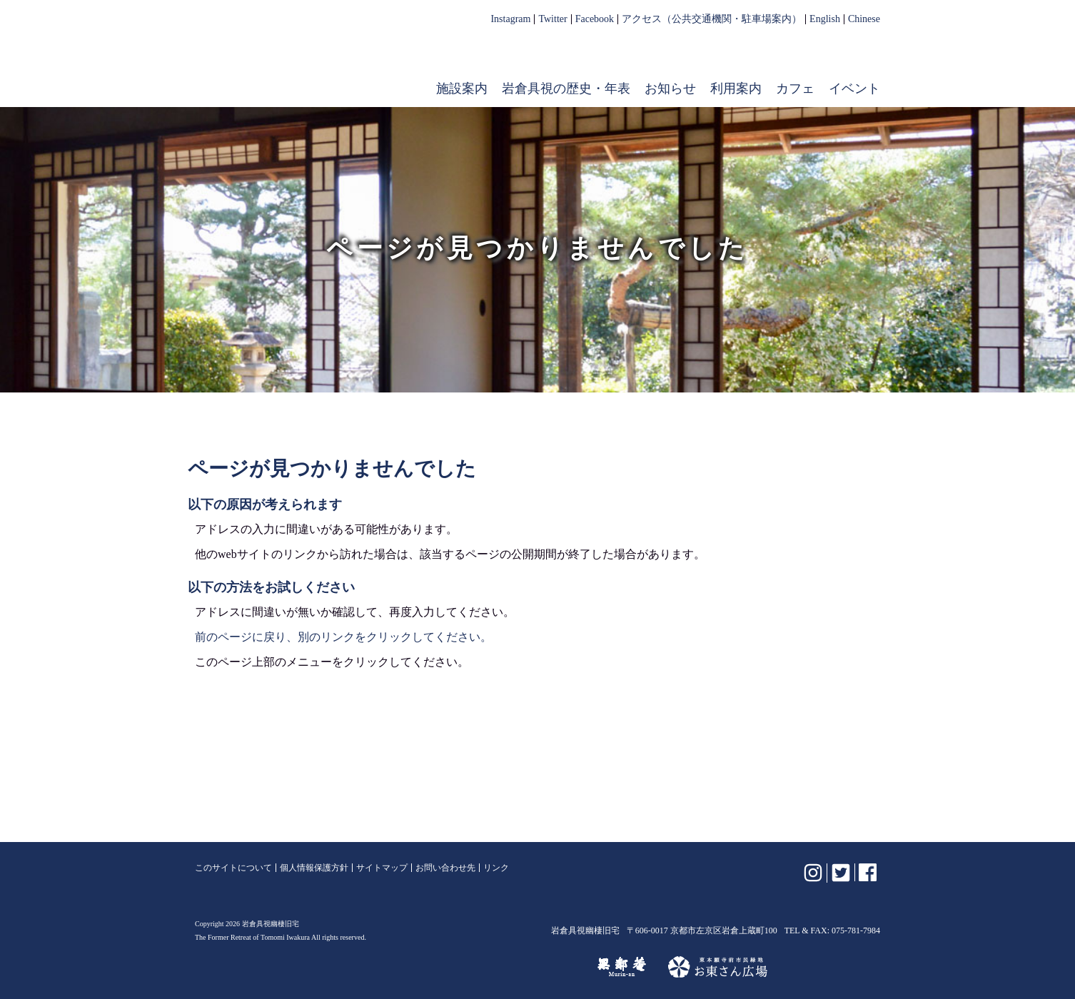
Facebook (594, 19)
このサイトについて (233, 867)
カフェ (795, 88)
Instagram (510, 19)
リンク (496, 867)
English (824, 19)
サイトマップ (382, 867)
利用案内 (736, 88)
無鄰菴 (622, 967)
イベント (854, 88)
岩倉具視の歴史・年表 (566, 88)
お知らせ (670, 88)
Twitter (552, 19)
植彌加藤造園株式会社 (369, 967)
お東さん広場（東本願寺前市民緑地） (717, 967)
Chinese (864, 19)
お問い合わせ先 (445, 867)
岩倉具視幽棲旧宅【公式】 (286, 61)
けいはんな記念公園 (513, 967)
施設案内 (462, 88)
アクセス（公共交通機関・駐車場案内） (712, 19)
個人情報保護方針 (314, 867)
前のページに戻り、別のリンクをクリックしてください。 (343, 637)
